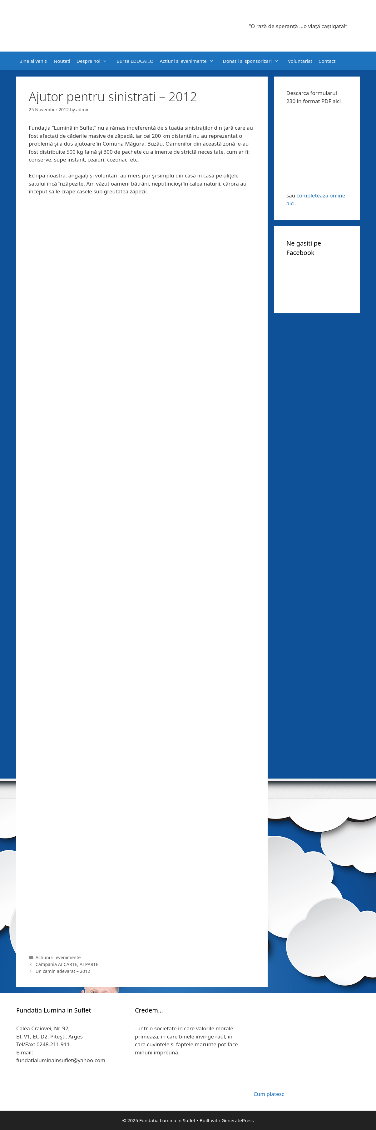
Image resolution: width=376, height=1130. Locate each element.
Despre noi (95, 61)
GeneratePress (237, 1120)
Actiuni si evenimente (190, 61)
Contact (327, 61)
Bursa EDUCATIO (134, 61)
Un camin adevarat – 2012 (63, 971)
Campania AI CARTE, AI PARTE (67, 964)
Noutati (62, 61)
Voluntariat (300, 61)
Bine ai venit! (33, 61)
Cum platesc (269, 1094)
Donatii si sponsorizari (254, 61)
